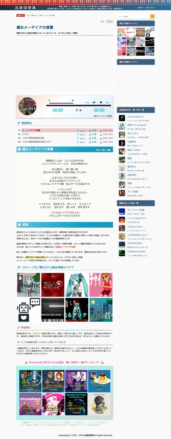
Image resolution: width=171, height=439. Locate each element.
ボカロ (109, 21)
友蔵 (129, 183)
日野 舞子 (132, 174)
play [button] (94, 102)
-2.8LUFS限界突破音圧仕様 (33, 138)
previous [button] (87, 102)
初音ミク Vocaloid (136, 124)
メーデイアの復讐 (33, 130)
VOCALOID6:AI (135, 116)
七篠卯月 (131, 141)
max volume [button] (73, 100)
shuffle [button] (80, 110)
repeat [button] (76, 110)
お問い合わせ (150, 8)
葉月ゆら (131, 166)
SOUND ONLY (134, 243)
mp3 (105, 130)
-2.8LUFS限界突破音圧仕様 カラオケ (37, 141)
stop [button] (101, 102)
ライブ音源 (132, 191)
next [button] (108, 102)
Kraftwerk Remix (136, 251)
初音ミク (21, 15)
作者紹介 (141, 8)
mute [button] (50, 100)
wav (110, 130)
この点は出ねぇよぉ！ (138, 234)
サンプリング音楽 (136, 209)
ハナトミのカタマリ (137, 218)
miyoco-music (135, 226)
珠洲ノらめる (133, 149)
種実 (129, 158)
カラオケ (25, 134)
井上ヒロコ (132, 133)
